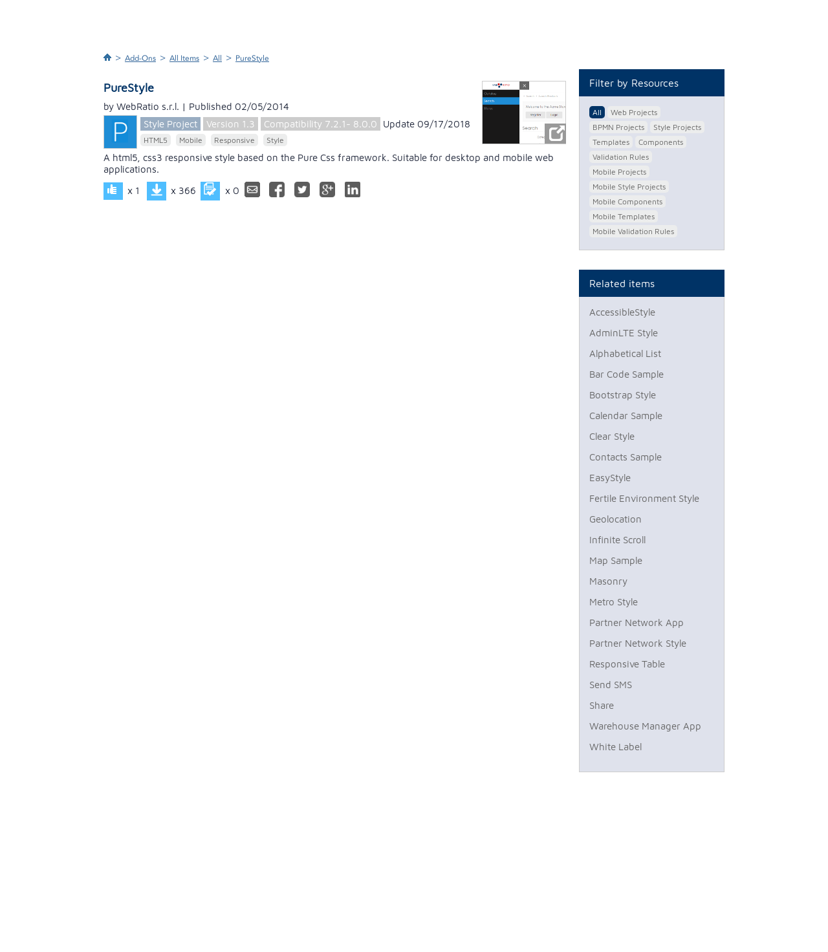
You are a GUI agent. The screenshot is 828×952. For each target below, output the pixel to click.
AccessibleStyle (622, 312)
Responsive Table (627, 663)
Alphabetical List (625, 353)
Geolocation (615, 519)
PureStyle (252, 58)
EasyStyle (610, 477)
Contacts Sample (625, 456)
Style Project (170, 123)
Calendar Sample (625, 415)
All (217, 58)
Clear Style (612, 436)
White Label (615, 746)
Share (601, 705)
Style (275, 140)
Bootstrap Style (622, 394)
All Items (184, 58)
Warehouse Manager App (645, 725)
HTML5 (156, 140)
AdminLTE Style (623, 332)
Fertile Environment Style (644, 498)
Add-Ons (140, 58)
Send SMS (610, 684)
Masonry (608, 581)
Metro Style (613, 601)
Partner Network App (636, 622)
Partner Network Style (637, 643)
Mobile (190, 140)
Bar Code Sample (626, 374)
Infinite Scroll (617, 539)
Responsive (234, 140)
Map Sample (615, 560)
